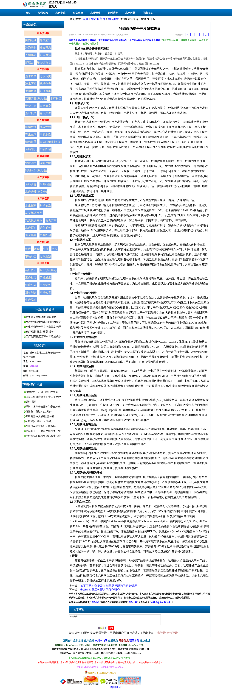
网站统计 (116, 689)
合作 (54, 249)
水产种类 (55, 98)
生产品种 (31, 299)
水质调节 (31, 163)
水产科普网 (43, 198)
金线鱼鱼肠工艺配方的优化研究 (100, 589)
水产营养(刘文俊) (36, 191)
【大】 (206, 34)
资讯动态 (43, 12)
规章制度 (31, 292)
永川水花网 (43, 263)
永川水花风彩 (48, 270)
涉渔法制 (31, 47)
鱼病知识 (31, 149)
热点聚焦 (45, 55)
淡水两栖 (31, 83)
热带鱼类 (45, 91)
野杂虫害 (31, 105)
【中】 (197, 34)
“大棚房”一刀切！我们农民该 (41, 392)
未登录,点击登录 (167, 634)
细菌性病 (31, 127)
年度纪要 (31, 285)
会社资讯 (31, 270)
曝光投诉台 (44, 62)
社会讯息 (45, 47)
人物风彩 (31, 55)
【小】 (188, 34)
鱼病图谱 (45, 149)
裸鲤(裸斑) (31, 401)
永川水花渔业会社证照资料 (40, 426)
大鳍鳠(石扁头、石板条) (38, 421)
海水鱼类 (45, 76)
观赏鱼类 (45, 83)
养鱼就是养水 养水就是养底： (42, 317)
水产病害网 (43, 120)
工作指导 (31, 277)
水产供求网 (43, 242)
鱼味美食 (31, 235)
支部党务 (45, 285)
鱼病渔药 (78, 12)
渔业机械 (31, 113)
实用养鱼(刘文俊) (36, 98)
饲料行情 (45, 184)
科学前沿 (45, 205)
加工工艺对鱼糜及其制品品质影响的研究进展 (108, 585)
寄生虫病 (31, 134)
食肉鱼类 (31, 91)
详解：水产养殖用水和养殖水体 (43, 406)
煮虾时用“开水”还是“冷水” (40, 331)
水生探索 (31, 205)
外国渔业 (45, 40)
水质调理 (95, 12)
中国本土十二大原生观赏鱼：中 (43, 431)
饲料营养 (113, 12)
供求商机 (148, 12)
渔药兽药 (31, 141)
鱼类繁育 (45, 105)
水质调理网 (43, 156)
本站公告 (45, 292)
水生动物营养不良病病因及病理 (43, 326)
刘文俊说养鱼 (33, 220)
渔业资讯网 (43, 33)
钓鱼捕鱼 (45, 227)
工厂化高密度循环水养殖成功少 (43, 336)
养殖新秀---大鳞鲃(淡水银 (39, 416)
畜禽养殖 (51, 220)
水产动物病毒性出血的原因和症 (43, 321)
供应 (28, 249)
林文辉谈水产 (33, 213)
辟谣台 (29, 62)
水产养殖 (60, 12)
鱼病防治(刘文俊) (50, 141)
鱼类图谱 (45, 235)
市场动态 (31, 256)
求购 (37, 249)
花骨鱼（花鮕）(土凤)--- (38, 411)
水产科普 (130, 12)
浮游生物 (45, 163)
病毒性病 (45, 127)
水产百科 (31, 227)
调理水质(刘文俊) (36, 170)
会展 (45, 249)
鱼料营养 (31, 184)
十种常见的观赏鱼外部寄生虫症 (43, 436)
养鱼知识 (45, 113)
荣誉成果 (45, 277)
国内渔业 (31, 40)
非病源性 (45, 134)
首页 (28, 12)
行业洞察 (45, 256)
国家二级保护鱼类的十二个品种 (43, 397)
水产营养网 (43, 177)
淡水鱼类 (31, 76)
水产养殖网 (43, 69)
